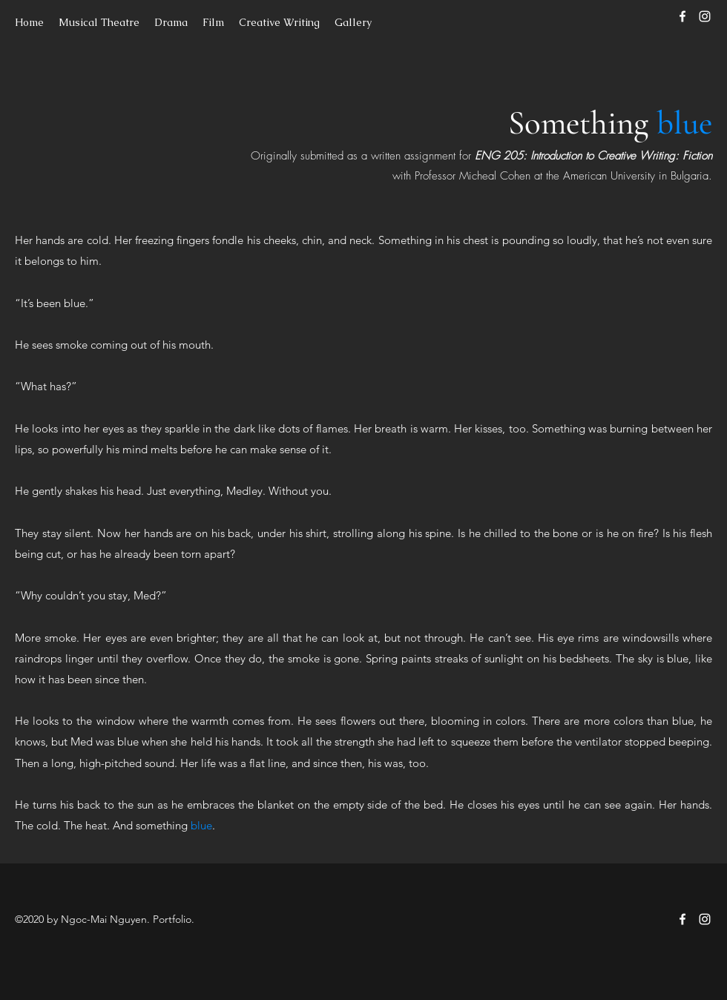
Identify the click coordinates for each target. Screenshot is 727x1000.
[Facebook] (682, 16)
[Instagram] (704, 16)
